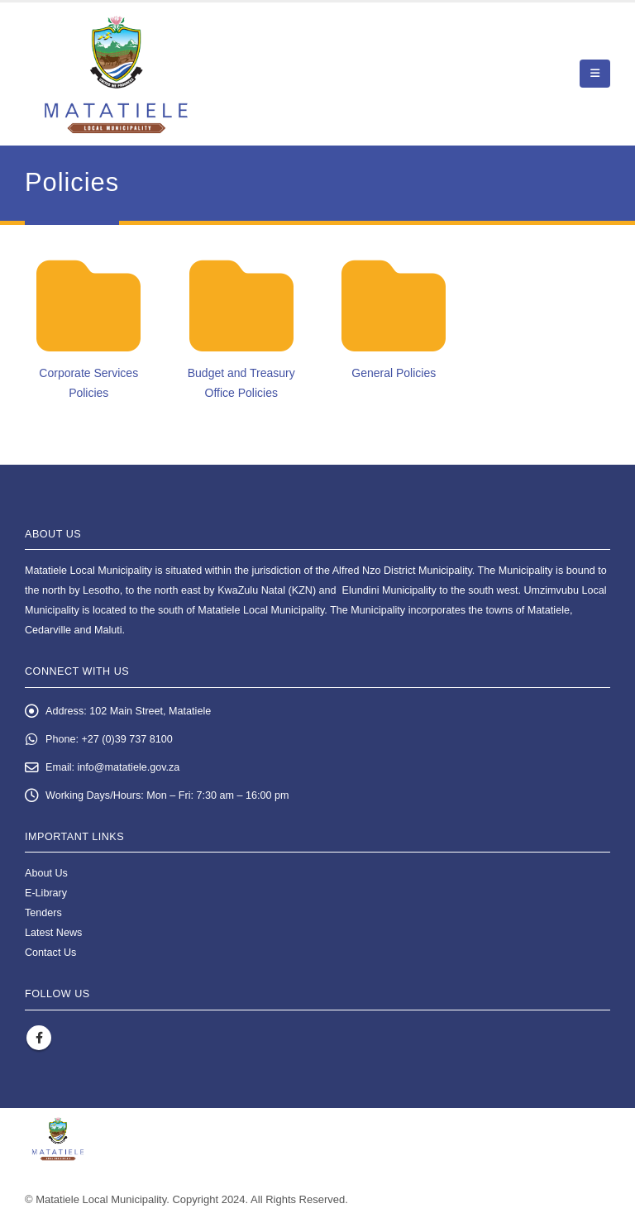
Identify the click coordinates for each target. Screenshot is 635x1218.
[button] (595, 74)
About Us (46, 873)
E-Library (46, 893)
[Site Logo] (116, 74)
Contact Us (50, 952)
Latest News (53, 933)
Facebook (38, 1037)
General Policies (393, 373)
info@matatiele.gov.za (129, 767)
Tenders (43, 913)
